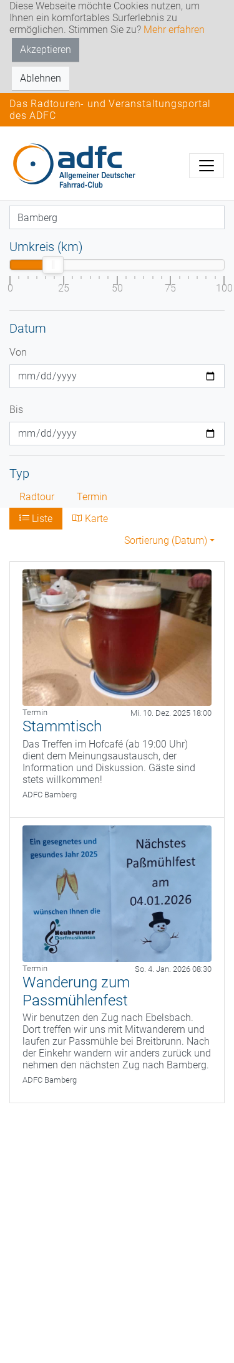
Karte (90, 519)
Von (18, 352)
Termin (92, 497)
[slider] (53, 264)
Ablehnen (40, 78)
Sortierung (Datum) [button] (165, 540)
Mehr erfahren (174, 30)
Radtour (36, 497)
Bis (16, 410)
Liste (35, 519)
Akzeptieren (45, 49)
